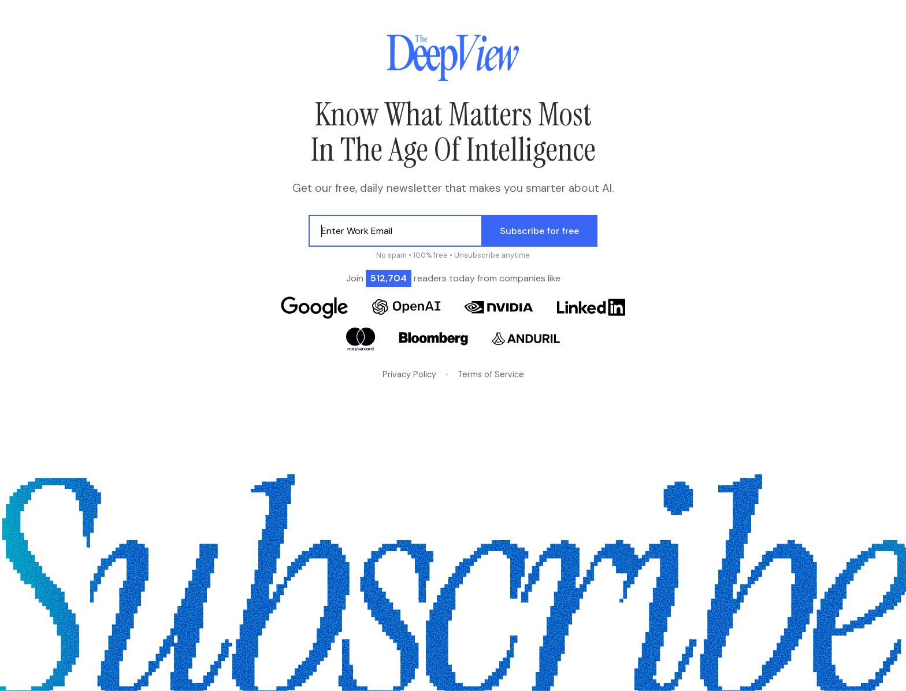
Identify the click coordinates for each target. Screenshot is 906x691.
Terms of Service (491, 374)
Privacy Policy (409, 374)
